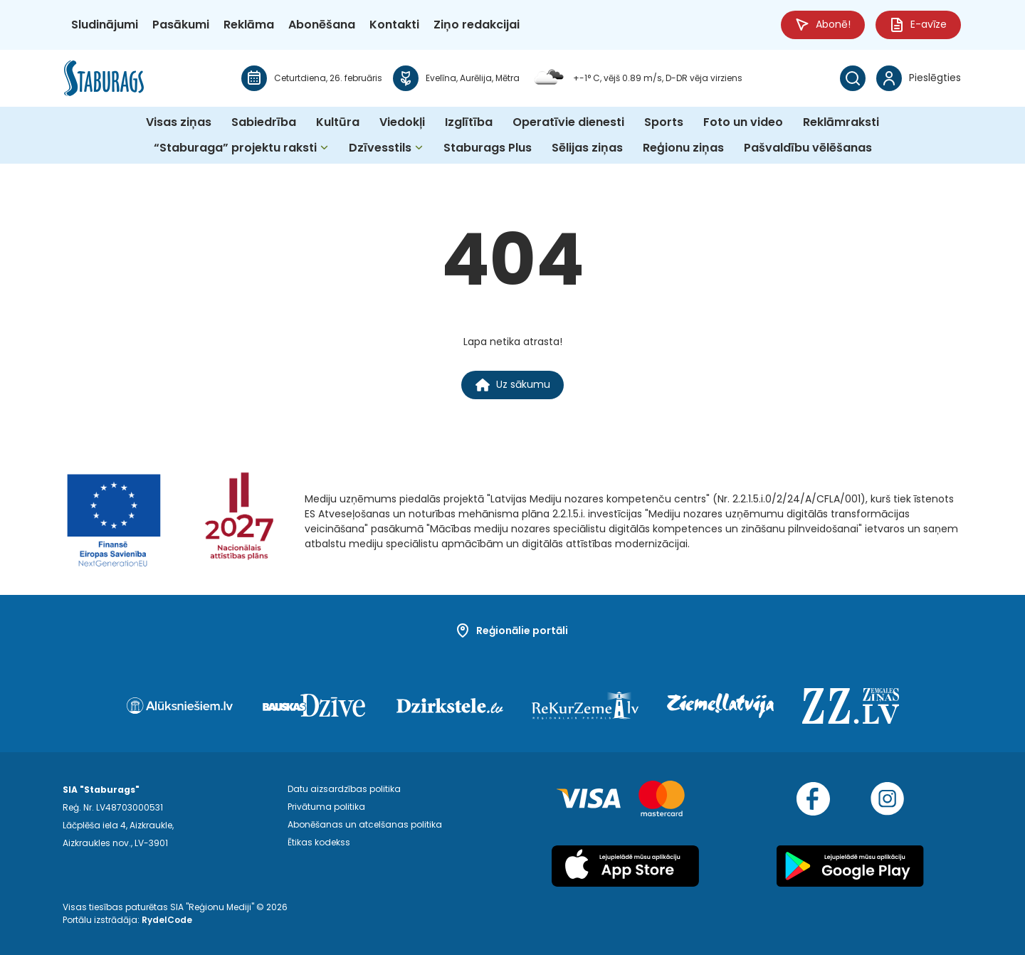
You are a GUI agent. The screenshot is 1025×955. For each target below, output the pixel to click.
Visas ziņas (178, 122)
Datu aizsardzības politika (344, 789)
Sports (663, 122)
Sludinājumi (104, 24)
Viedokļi (402, 122)
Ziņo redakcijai (476, 24)
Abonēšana (321, 24)
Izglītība (469, 122)
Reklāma (249, 24)
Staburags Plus (487, 147)
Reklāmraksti (841, 122)
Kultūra (337, 122)
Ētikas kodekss (319, 843)
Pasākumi (180, 24)
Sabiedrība (263, 122)
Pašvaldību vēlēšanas (808, 147)
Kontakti (394, 24)
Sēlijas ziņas (587, 147)
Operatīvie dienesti (568, 122)
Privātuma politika (326, 807)
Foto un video (743, 122)
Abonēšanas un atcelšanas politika (365, 825)
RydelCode (167, 920)
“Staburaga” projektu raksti (235, 147)
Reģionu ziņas (683, 147)
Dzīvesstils (380, 147)
